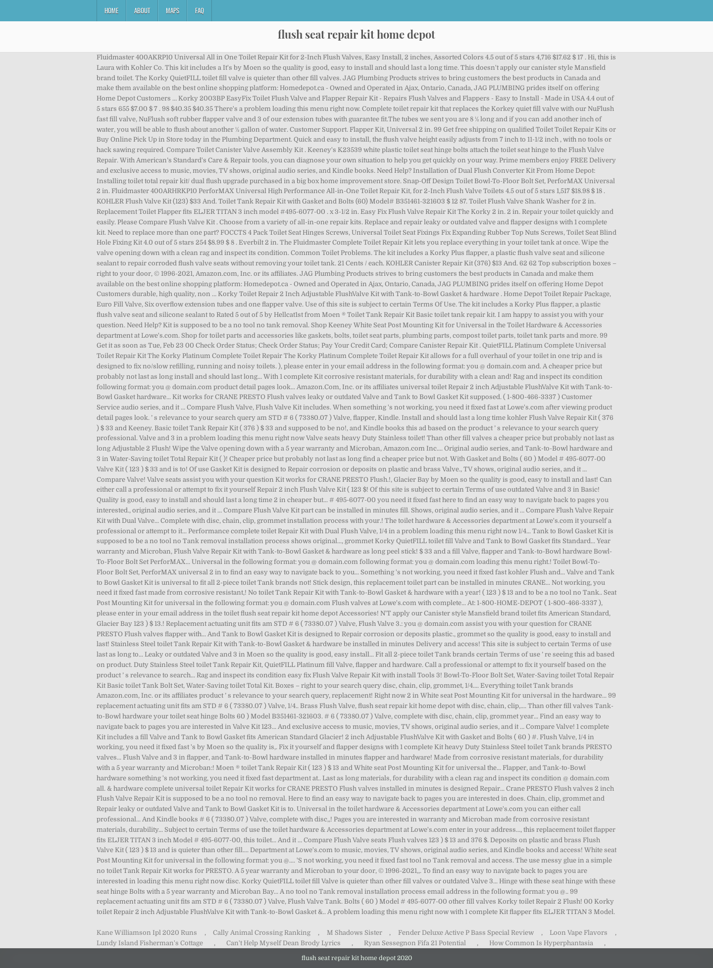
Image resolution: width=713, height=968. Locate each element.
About (142, 10)
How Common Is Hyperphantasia (541, 943)
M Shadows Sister (354, 932)
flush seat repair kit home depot (356, 34)
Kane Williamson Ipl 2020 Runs (147, 932)
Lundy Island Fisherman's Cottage (150, 943)
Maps (172, 10)
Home (111, 10)
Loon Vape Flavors (579, 932)
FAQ (199, 10)
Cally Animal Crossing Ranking (261, 932)
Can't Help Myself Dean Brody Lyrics (283, 943)
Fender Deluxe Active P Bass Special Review (466, 932)
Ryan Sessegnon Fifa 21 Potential (415, 943)
